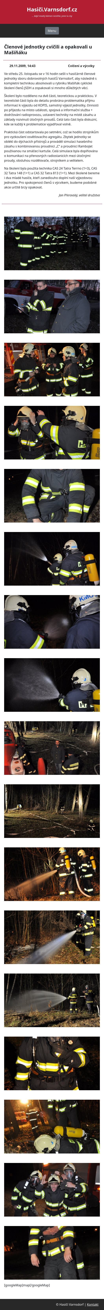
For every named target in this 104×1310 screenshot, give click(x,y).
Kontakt (92, 1304)
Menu (52, 31)
